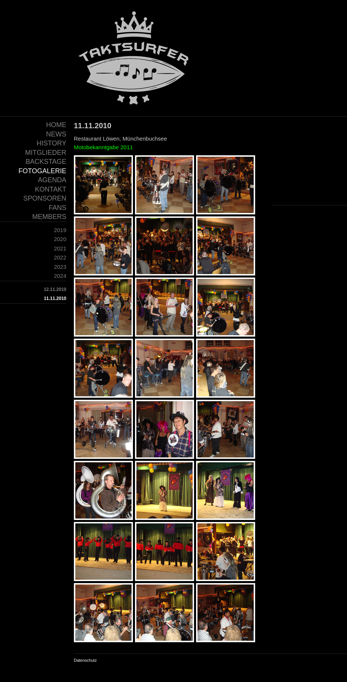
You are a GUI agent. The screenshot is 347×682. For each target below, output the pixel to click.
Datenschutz (85, 660)
